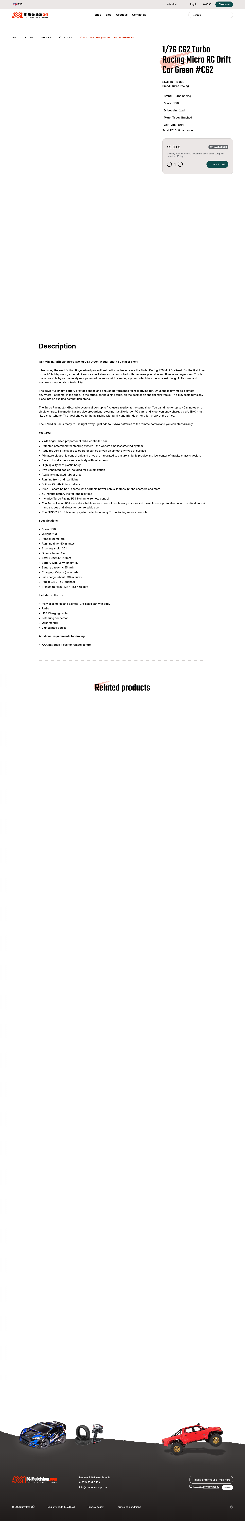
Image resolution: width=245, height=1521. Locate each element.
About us (122, 14)
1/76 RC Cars (65, 37)
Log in (191, 4)
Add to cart (213, 165)
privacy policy (208, 1486)
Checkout (224, 4)
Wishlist (169, 4)
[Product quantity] (177, 165)
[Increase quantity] (183, 165)
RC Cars (29, 37)
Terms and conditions (128, 1506)
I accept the (201, 1486)
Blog (108, 14)
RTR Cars (46, 37)
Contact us (139, 14)
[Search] (190, 14)
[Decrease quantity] (170, 165)
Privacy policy (95, 1506)
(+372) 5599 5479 (89, 1481)
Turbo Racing (180, 86)
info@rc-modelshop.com (93, 1486)
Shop (98, 14)
